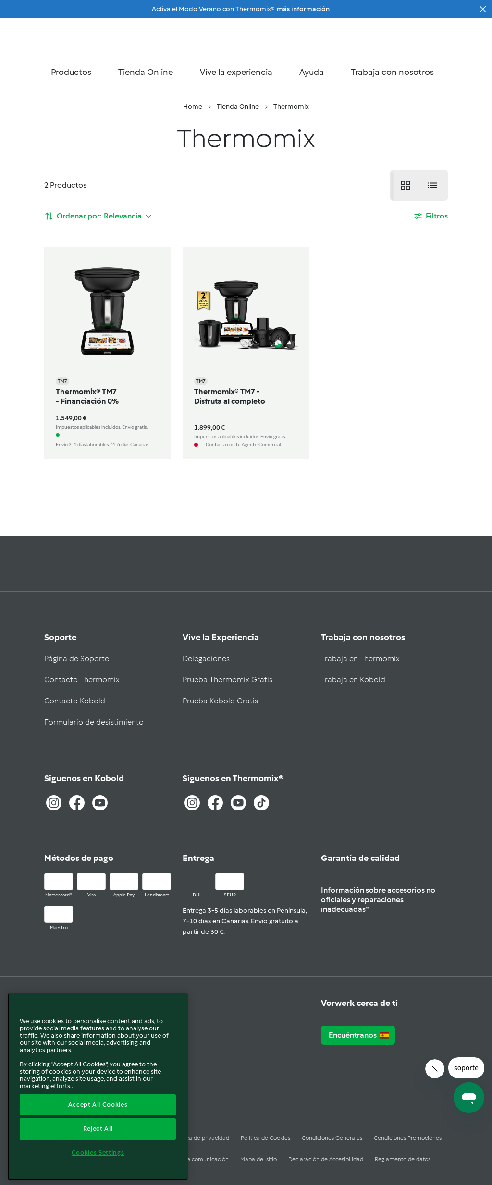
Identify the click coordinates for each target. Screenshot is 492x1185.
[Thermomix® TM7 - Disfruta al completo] (246, 353)
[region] (98, 1086)
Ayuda (316, 72)
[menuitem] (192, 106)
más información (303, 9)
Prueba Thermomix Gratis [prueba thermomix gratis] (227, 679)
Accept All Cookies (98, 1104)
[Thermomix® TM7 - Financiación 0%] (107, 353)
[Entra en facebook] (215, 802)
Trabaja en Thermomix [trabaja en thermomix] (360, 658)
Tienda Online (150, 72)
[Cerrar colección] (483, 9)
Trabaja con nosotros (397, 72)
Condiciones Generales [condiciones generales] (332, 1138)
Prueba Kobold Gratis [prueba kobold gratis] (220, 700)
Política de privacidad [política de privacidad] (201, 1138)
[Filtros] (430, 216)
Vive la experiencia (241, 72)
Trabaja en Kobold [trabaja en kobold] (353, 679)
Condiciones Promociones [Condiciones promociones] (408, 1138)
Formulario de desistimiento (94, 721)
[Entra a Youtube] (100, 802)
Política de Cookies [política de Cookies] (265, 1138)
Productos (76, 72)
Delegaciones (206, 658)
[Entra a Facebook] (76, 802)
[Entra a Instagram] (53, 802)
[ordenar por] (98, 216)
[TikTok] (261, 802)
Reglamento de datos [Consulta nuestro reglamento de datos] (402, 1159)
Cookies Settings (98, 1152)
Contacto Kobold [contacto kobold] (74, 700)
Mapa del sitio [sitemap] (258, 1159)
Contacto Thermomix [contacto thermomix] (82, 679)
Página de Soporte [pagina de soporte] (76, 658)
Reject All (98, 1128)
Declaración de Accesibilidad (325, 1159)
